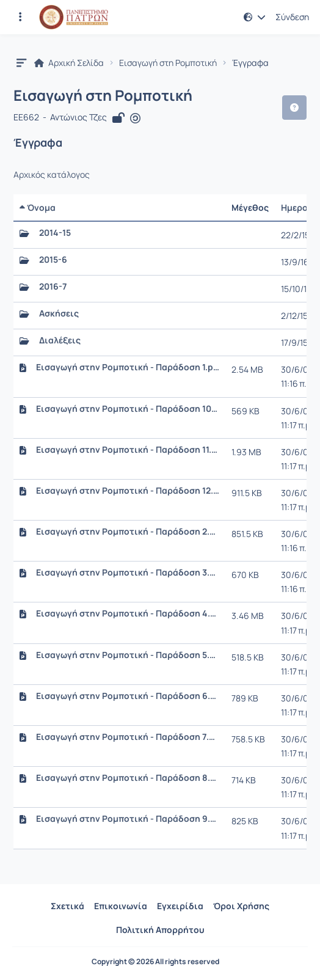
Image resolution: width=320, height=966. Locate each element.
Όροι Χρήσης (241, 906)
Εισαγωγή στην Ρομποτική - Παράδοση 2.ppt (127, 531)
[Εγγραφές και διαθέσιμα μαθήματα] (20, 17)
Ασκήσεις (59, 313)
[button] (255, 17)
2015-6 (53, 260)
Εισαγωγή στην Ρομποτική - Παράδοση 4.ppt (127, 613)
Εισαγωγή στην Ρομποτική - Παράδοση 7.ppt (127, 737)
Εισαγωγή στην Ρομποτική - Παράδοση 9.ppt (127, 819)
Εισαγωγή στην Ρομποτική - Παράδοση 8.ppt (127, 778)
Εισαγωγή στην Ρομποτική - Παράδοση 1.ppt (127, 367)
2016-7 (53, 286)
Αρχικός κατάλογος (51, 175)
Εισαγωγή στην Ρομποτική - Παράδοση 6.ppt (127, 696)
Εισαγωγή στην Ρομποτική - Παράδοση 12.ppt (127, 491)
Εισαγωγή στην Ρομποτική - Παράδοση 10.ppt (127, 409)
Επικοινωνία (120, 906)
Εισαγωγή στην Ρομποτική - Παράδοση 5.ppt (127, 655)
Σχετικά (67, 906)
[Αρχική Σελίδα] (73, 17)
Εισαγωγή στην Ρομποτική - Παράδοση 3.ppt (127, 572)
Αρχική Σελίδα (69, 63)
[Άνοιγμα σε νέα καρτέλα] (135, 118)
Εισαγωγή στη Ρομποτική (168, 63)
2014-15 (55, 233)
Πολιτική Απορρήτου (160, 929)
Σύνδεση (292, 17)
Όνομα (38, 207)
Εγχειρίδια (180, 906)
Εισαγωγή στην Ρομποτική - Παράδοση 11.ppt (127, 450)
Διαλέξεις (60, 340)
